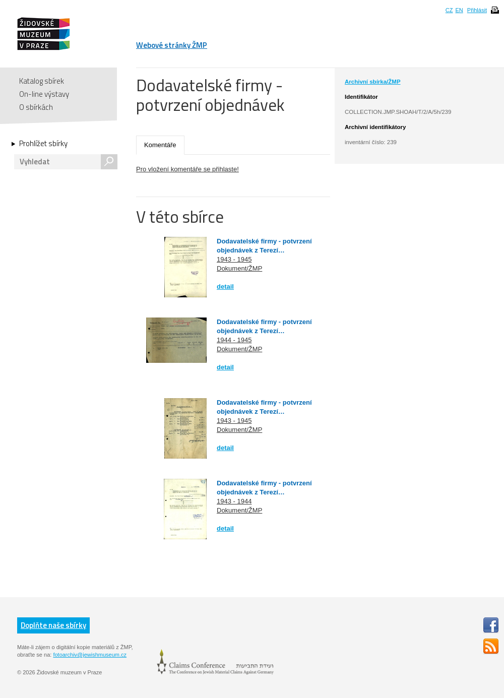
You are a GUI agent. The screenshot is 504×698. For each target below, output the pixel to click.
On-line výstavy (44, 94)
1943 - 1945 (234, 259)
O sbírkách (36, 107)
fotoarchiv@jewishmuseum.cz (90, 655)
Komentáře (160, 145)
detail (225, 286)
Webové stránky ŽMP (171, 45)
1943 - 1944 (234, 501)
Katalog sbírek (41, 81)
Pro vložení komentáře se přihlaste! (187, 169)
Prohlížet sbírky (43, 143)
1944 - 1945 (234, 340)
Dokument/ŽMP (239, 268)
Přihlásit (477, 10)
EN (459, 10)
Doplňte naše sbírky (53, 625)
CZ (449, 10)
